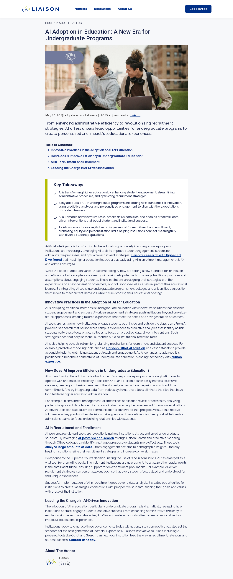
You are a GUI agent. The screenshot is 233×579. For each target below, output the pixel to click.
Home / (50, 23)
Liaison (135, 115)
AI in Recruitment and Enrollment (75, 162)
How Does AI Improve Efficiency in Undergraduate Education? (96, 156)
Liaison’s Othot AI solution (125, 348)
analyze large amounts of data (68, 447)
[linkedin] (67, 564)
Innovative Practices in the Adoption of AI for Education (91, 150)
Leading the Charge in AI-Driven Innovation (82, 168)
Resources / (65, 23)
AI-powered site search (96, 438)
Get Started (198, 9)
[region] (116, 298)
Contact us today (82, 540)
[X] (61, 564)
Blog (78, 23)
